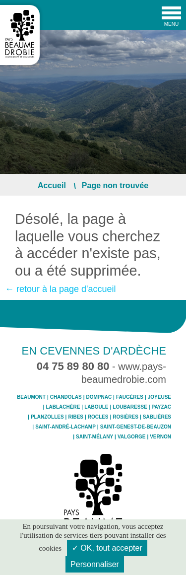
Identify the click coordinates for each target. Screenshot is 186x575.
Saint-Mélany (94, 436)
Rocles (98, 417)
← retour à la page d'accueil (60, 289)
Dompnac (99, 397)
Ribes (75, 417)
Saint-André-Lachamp (65, 427)
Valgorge (131, 436)
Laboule (96, 407)
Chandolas (66, 397)
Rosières (125, 417)
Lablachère (63, 407)
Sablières (157, 417)
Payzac (161, 407)
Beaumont (31, 397)
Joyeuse (159, 397)
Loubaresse (130, 407)
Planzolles (47, 417)
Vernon (160, 436)
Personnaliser (94, 564)
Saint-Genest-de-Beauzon (135, 427)
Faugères (129, 397)
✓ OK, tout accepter (107, 548)
